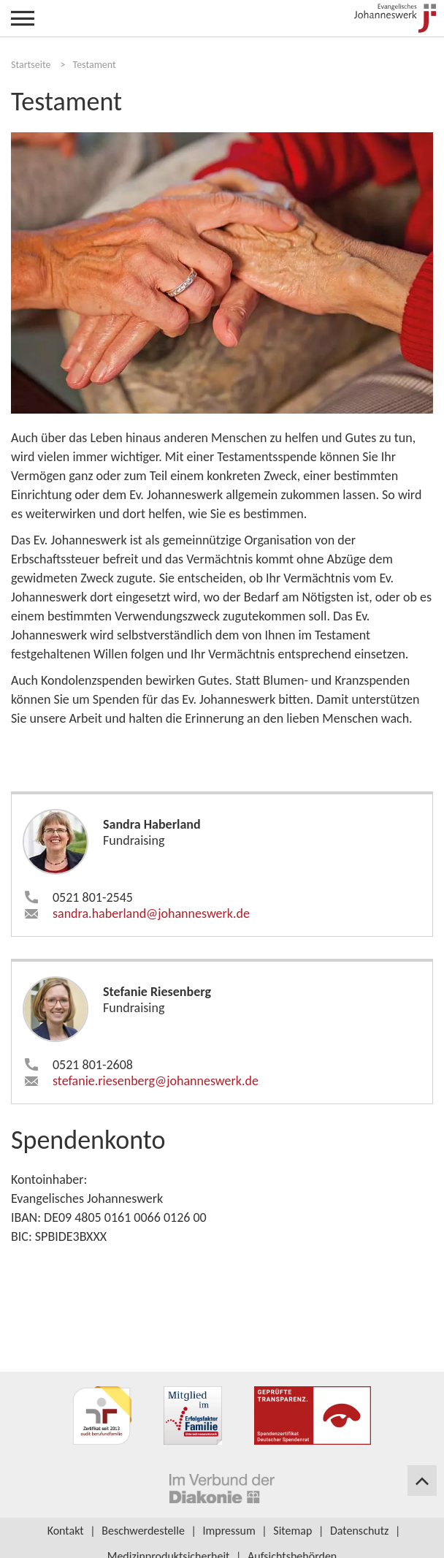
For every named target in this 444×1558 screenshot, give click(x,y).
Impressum (228, 1531)
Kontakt (65, 1531)
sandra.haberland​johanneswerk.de (151, 913)
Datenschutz (359, 1531)
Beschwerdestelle (143, 1531)
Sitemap (292, 1531)
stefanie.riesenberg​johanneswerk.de (156, 1081)
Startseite (30, 64)
